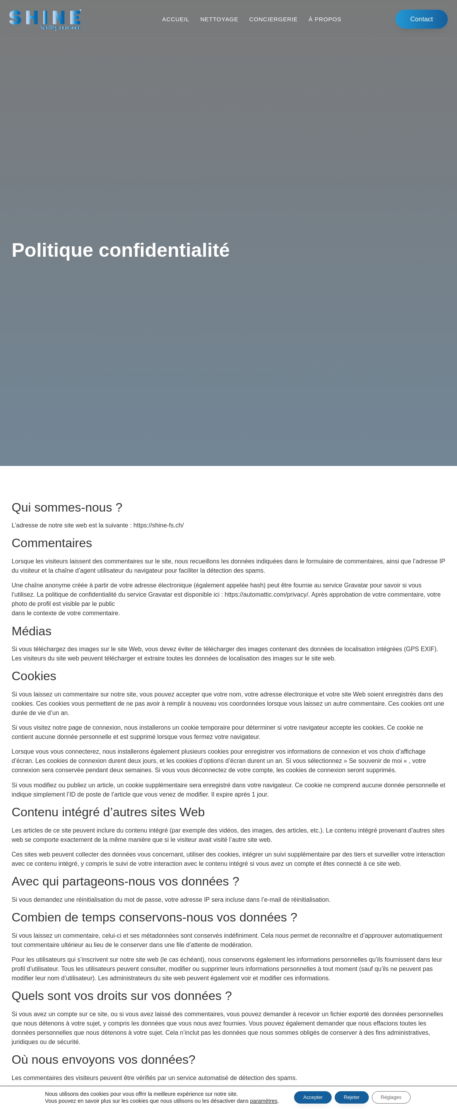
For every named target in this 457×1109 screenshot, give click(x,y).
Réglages (398, 1097)
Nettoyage (219, 19)
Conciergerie (273, 19)
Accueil (176, 19)
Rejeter (351, 1097)
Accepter (306, 1097)
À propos (325, 19)
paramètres (253, 1100)
